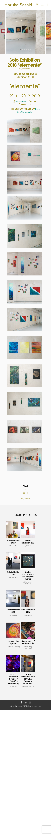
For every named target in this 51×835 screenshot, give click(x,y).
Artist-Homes (21, 101)
